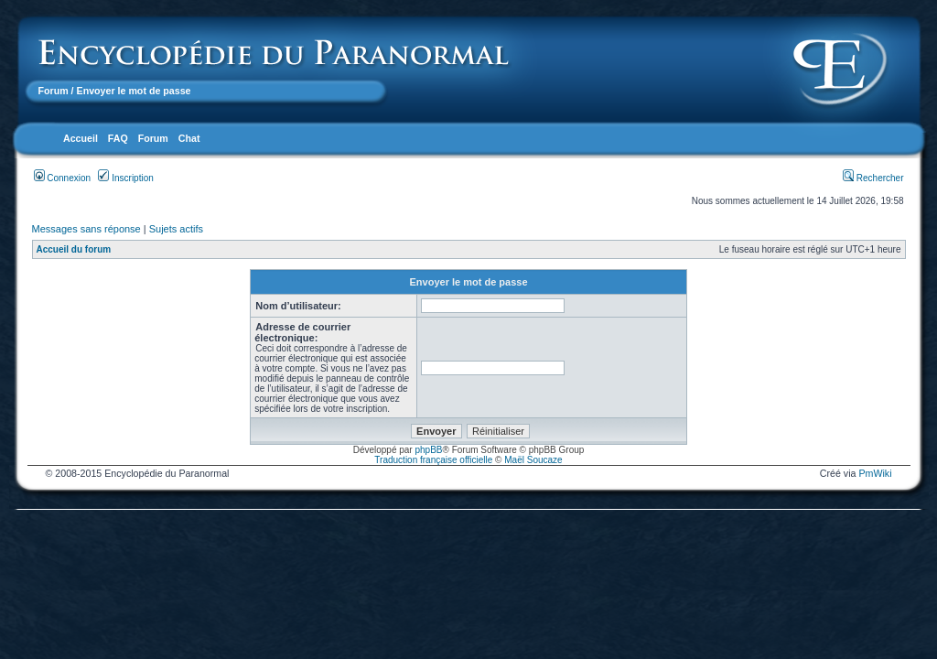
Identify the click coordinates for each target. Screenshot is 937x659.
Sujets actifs (176, 228)
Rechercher (873, 178)
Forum (53, 90)
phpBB (428, 450)
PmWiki (874, 473)
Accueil (80, 138)
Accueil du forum (74, 249)
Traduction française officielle (433, 460)
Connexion (63, 178)
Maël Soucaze (533, 460)
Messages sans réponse (86, 228)
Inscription (125, 178)
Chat (189, 138)
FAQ (118, 138)
